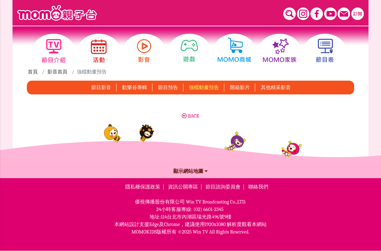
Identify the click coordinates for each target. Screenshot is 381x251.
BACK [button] (190, 116)
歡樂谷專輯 (134, 87)
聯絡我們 (258, 187)
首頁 (33, 72)
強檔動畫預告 (204, 87)
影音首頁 (57, 72)
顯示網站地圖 (190, 171)
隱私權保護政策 (142, 187)
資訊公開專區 (183, 187)
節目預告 (168, 87)
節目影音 (101, 87)
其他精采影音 (276, 87)
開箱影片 (240, 87)
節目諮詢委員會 (222, 187)
